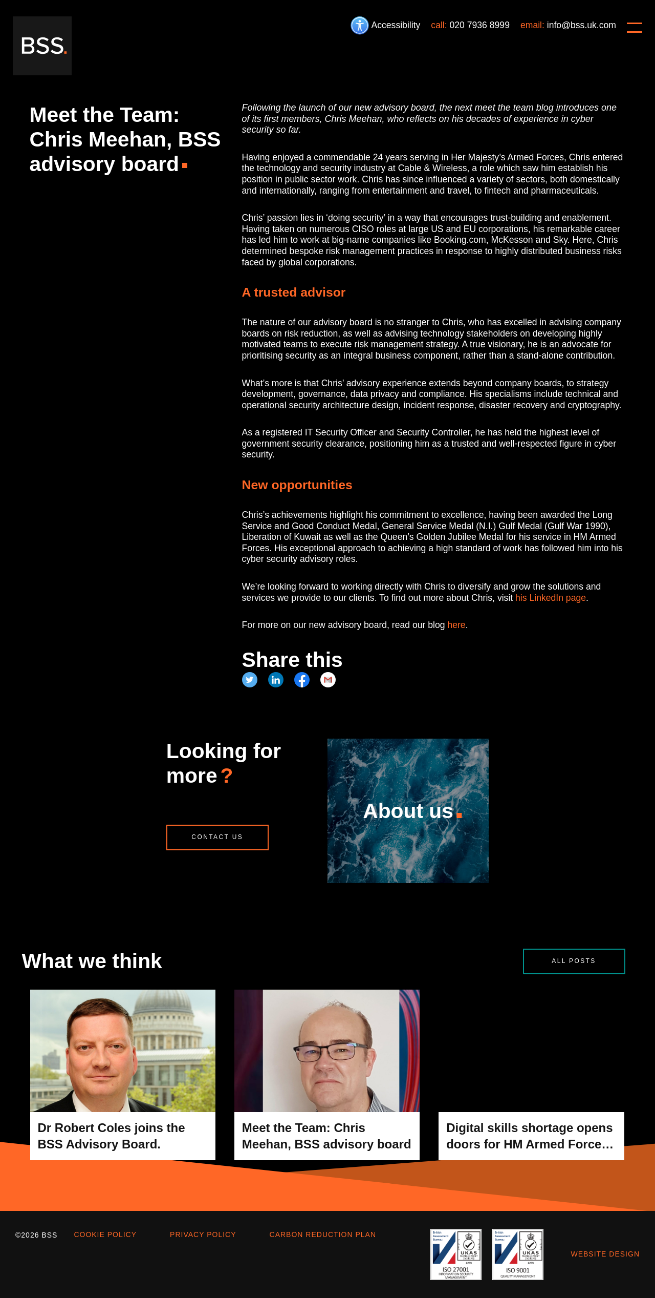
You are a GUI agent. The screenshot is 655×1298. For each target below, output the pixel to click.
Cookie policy (105, 1234)
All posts (574, 961)
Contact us (217, 837)
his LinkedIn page (550, 598)
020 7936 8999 (480, 25)
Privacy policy (203, 1234)
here (456, 625)
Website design (605, 1254)
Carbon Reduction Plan (323, 1234)
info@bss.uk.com (581, 25)
